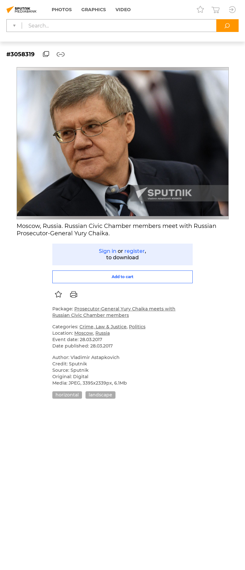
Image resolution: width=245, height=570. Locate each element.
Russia (102, 333)
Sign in (107, 251)
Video (123, 9)
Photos (62, 9)
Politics (137, 327)
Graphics (93, 9)
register (134, 251)
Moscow (83, 333)
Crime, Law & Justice (103, 327)
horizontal (67, 395)
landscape (100, 395)
